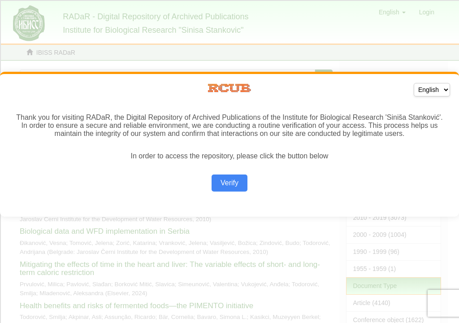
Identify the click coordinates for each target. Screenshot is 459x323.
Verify (229, 183)
